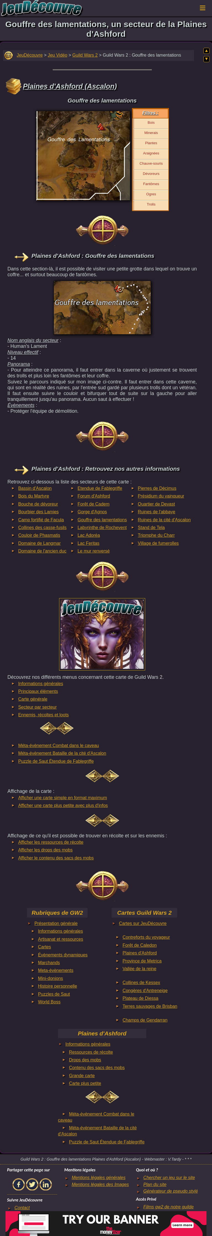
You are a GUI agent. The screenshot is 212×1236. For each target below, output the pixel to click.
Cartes (44, 947)
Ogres (151, 194)
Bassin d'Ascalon (35, 488)
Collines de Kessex (141, 982)
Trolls (151, 204)
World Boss (49, 1002)
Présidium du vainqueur (161, 496)
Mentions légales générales (99, 1177)
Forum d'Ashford (94, 496)
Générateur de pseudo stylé (170, 1191)
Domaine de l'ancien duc (42, 551)
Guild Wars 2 (85, 55)
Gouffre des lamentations (102, 519)
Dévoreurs (151, 174)
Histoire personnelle (57, 986)
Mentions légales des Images (100, 1184)
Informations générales (40, 683)
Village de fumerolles (158, 543)
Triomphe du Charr (156, 535)
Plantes (151, 143)
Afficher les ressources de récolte (50, 842)
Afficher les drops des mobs (45, 850)
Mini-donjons (50, 978)
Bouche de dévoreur (38, 504)
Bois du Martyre (33, 496)
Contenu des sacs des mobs (97, 1067)
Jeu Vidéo (57, 55)
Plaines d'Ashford (140, 953)
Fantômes (151, 184)
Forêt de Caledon (140, 945)
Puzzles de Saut (54, 994)
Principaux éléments (38, 691)
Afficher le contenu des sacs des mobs (56, 858)
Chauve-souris (151, 163)
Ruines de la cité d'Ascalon (164, 519)
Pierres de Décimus (157, 488)
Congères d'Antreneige (145, 990)
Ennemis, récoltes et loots (43, 714)
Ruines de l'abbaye (156, 511)
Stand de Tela (151, 527)
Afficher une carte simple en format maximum (62, 797)
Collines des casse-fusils (42, 527)
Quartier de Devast (156, 504)
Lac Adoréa (89, 535)
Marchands (49, 962)
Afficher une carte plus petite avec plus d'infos (63, 805)
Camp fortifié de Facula (41, 519)
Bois (151, 122)
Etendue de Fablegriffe (100, 488)
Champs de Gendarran (145, 1020)
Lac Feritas (88, 543)
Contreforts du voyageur (146, 937)
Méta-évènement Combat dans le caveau (58, 745)
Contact (22, 1207)
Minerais (151, 133)
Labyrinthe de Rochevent (102, 527)
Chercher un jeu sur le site (169, 1177)
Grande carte (82, 1075)
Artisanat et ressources (60, 939)
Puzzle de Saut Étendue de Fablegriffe (56, 761)
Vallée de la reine (139, 968)
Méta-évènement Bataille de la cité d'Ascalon (62, 753)
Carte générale (32, 699)
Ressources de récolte (91, 1052)
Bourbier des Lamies (38, 511)
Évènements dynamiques (63, 955)
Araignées (151, 153)
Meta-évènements (55, 970)
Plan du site (154, 1184)
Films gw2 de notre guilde (168, 1207)
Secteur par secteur (37, 707)
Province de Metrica (142, 961)
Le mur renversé (94, 551)
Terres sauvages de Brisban (150, 1006)
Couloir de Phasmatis (39, 535)
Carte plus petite (85, 1083)
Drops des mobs (85, 1060)
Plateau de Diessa (140, 998)
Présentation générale (56, 923)
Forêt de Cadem (94, 504)
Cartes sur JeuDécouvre (143, 923)
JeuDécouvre (30, 55)
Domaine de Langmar (39, 543)
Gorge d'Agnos (92, 511)
